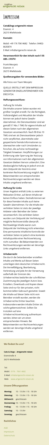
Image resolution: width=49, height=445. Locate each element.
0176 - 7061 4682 (18, 371)
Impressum (9, 431)
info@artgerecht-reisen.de (22, 375)
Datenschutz (9, 435)
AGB (6, 428)
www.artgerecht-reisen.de (22, 379)
